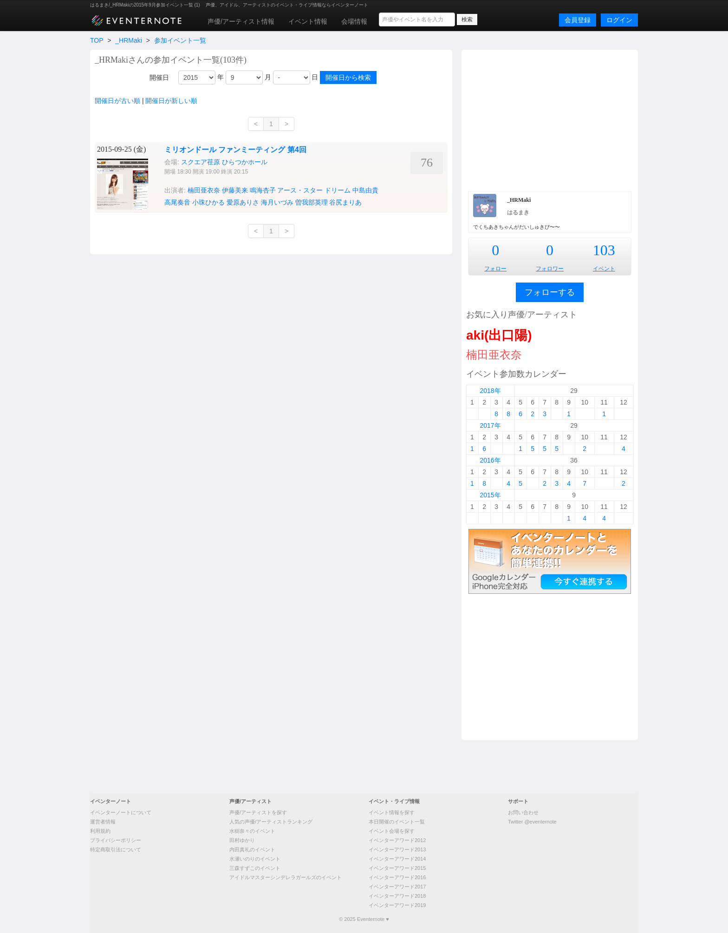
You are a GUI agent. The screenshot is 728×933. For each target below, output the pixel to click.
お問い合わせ (523, 812)
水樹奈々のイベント (252, 831)
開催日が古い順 (117, 100)
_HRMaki (128, 40)
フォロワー (550, 268)
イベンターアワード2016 (397, 877)
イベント (604, 268)
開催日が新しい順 (171, 100)
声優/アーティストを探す (258, 812)
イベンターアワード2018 (397, 896)
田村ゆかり (242, 840)
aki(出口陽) (499, 335)
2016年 (490, 460)
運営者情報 (103, 821)
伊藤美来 (235, 190)
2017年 (490, 425)
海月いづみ (277, 202)
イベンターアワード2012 (397, 840)
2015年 (490, 495)
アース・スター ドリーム (314, 190)
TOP (96, 40)
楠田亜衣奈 (204, 190)
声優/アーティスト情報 (241, 21)
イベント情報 (307, 21)
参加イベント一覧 (180, 40)
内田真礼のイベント (252, 849)
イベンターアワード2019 (397, 905)
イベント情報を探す (392, 812)
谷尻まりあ (345, 202)
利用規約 (100, 831)
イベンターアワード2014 (397, 859)
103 (604, 250)
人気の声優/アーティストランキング (270, 821)
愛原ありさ (243, 202)
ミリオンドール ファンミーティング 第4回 (235, 150)
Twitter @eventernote (532, 821)
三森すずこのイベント (254, 868)
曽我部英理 (311, 202)
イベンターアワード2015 (397, 868)
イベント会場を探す (392, 831)
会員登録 (578, 20)
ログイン (619, 20)
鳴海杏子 (263, 190)
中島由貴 (365, 190)
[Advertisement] (550, 119)
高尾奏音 (177, 202)
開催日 (159, 77)
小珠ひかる (208, 202)
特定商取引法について (115, 849)
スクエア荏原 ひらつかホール (224, 162)
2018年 (490, 390)
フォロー (495, 268)
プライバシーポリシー (115, 840)
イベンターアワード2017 (397, 886)
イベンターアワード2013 (397, 849)
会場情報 (354, 21)
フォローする (550, 292)
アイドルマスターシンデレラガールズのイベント (285, 877)
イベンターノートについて (120, 812)
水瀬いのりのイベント (254, 859)
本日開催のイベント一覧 (397, 821)
